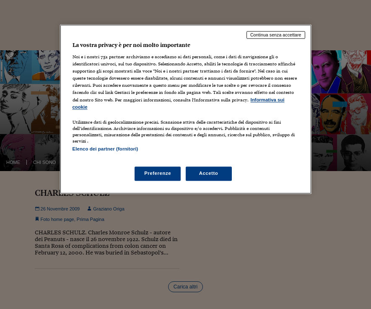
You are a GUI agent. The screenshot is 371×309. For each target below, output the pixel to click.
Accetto (208, 173)
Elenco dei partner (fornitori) (105, 148)
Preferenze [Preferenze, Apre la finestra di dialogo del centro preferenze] (157, 173)
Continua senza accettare (275, 34)
